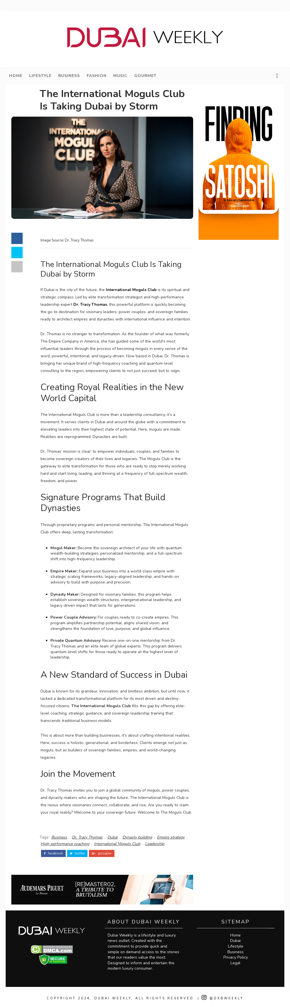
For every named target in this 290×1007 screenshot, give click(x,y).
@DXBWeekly (223, 998)
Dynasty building (137, 837)
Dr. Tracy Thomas (90, 304)
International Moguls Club (131, 289)
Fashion (96, 75)
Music (120, 75)
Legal (235, 963)
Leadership (154, 843)
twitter (77, 853)
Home (15, 75)
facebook (53, 853)
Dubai (112, 837)
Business (69, 75)
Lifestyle (40, 75)
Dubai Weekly (112, 998)
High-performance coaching (64, 843)
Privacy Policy (235, 957)
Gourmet (145, 75)
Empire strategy (171, 837)
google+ (102, 853)
